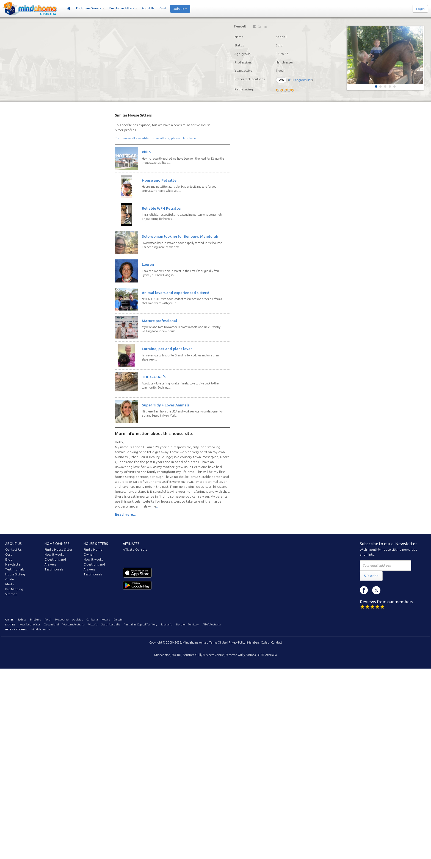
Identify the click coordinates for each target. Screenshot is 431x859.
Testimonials (14, 569)
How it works (54, 554)
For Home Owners (88, 8)
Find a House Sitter (58, 549)
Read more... (125, 514)
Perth (48, 619)
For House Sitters (121, 8)
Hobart (105, 619)
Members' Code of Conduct (264, 642)
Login (420, 8)
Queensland (51, 624)
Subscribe (371, 576)
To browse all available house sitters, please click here (155, 138)
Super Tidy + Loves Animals (165, 405)
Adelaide (77, 619)
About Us (148, 8)
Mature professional (159, 320)
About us (13, 543)
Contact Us (13, 549)
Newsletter (13, 564)
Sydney (22, 619)
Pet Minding (14, 589)
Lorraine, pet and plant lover (167, 349)
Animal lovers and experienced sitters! (175, 292)
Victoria (93, 624)
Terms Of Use (218, 642)
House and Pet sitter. (160, 180)
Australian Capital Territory (140, 624)
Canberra (92, 619)
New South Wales (30, 624)
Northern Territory (187, 624)
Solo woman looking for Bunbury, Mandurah (180, 236)
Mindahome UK (40, 629)
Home (69, 8)
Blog (8, 559)
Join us (178, 8)
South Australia (110, 624)
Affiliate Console (135, 549)
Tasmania (167, 624)
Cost (162, 8)
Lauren (148, 264)
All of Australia (212, 624)
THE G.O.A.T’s (153, 377)
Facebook (364, 590)
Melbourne (61, 619)
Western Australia (73, 624)
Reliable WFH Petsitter (162, 208)
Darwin (118, 619)
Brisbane (35, 619)
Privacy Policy (237, 642)
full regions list (300, 80)
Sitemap (11, 594)
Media (9, 584)
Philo (146, 152)
